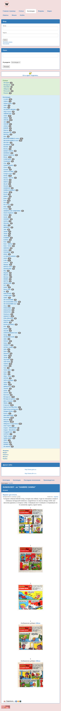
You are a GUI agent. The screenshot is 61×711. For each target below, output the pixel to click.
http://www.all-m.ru (30, 473)
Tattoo (8, 355)
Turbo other (9, 370)
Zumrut (8, 392)
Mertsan (8, 277)
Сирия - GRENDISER (11, 428)
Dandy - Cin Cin (10, 178)
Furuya (7, 208)
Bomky (7, 149)
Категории (6, 480)
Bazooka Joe (10, 132)
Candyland (9, 161)
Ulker (7, 374)
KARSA (8, 240)
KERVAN (8, 248)
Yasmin (8, 388)
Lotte (7, 260)
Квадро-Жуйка (10, 411)
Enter (7, 198)
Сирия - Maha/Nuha (11, 430)
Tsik (7, 368)
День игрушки (10, 401)
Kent (7, 242)
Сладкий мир (10, 432)
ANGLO (8, 118)
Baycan (8, 130)
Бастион (8, 395)
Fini (6, 202)
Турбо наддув (10, 436)
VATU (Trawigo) (10, 380)
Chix (7, 163)
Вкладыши (9, 85)
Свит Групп (9, 425)
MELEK (8, 275)
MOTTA (8, 281)
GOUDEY (8, 219)
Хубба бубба (9, 438)
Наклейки (8, 87)
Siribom (8, 341)
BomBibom (9, 144)
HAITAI (7, 221)
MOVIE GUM (9, 283)
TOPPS (8, 364)
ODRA (7, 297)
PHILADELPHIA (10, 318)
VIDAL (8, 384)
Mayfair (8, 273)
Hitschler (8, 223)
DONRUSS (9, 188)
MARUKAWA (9, 268)
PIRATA (8, 322)
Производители (48, 480)
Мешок (5, 456)
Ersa (7, 200)
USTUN (8, 378)
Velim (7, 382)
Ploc (7, 326)
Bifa (7, 136)
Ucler (7, 372)
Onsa (7, 306)
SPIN (7, 349)
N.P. (6, 285)
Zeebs (7, 390)
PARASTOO (9, 310)
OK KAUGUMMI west (12, 304)
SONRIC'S (8, 345)
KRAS (7, 254)
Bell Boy (8, 134)
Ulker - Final (9, 376)
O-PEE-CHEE (9, 295)
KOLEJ (7, 250)
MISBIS (8, 279)
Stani (7, 351)
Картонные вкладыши (13, 409)
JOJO (7, 235)
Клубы (5, 458)
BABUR (8, 128)
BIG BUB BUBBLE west (13, 140)
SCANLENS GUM (11, 337)
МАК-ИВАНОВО (10, 415)
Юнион (8, 442)
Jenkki (7, 231)
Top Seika (8, 359)
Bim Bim (8, 142)
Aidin (7, 105)
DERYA (7, 182)
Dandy (8, 175)
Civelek (8, 169)
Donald (8, 186)
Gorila (7, 217)
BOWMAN (8, 153)
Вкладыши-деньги (11, 399)
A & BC (8, 99)
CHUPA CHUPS (10, 165)
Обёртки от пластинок (13, 423)
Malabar (8, 264)
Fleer (7, 206)
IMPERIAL (8, 227)
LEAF (7, 258)
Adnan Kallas (9, 103)
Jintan (7, 233)
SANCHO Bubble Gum (12, 332)
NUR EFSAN (9, 293)
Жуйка (8, 403)
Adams (7, 101)
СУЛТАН (8, 434)
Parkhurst (8, 314)
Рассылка (8, 91)
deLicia (8, 180)
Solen (7, 343)
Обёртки (8, 89)
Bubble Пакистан (11, 155)
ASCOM (8, 124)
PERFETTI (9, 316)
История (8, 82)
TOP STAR (8, 361)
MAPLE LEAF (9, 266)
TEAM (7, 357)
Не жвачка (9, 446)
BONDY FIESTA (10, 151)
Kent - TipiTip (9, 244)
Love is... (8, 262)
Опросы (5, 454)
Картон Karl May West (12, 407)
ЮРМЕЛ (8, 444)
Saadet (7, 328)
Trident (7, 366)
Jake (7, 229)
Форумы (6, 450)
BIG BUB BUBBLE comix (13, 138)
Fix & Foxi (8, 204)
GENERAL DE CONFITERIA (14, 211)
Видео (5, 452)
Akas (7, 107)
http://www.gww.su (30, 469)
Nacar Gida (9, 289)
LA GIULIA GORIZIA (11, 256)
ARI (7, 122)
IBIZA (7, 225)
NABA (7, 287)
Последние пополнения (32, 480)
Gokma (8, 215)
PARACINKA (9, 308)
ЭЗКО (7, 440)
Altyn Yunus (9, 111)
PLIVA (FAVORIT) (11, 324)
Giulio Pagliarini (10, 213)
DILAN (7, 184)
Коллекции (6, 97)
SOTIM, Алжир (10, 347)
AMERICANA (9, 113)
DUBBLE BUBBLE (11, 190)
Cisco (7, 167)
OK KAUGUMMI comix (12, 302)
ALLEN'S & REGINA (11, 109)
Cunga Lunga (9, 173)
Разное (8, 93)
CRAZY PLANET (10, 171)
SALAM (8, 330)
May (7, 270)
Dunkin (8, 192)
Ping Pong (9, 320)
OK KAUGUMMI (10, 299)
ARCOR (8, 120)
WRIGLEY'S (9, 386)
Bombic (8, 146)
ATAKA (7, 126)
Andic (7, 115)
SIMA (7, 339)
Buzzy (8, 157)
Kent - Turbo (9, 246)
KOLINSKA (9, 252)
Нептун (8, 419)
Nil (6, 291)
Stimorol (8, 353)
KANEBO (8, 237)
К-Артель (9, 405)
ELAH (7, 194)
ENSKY (8, 196)
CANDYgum (9, 159)
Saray (7, 335)
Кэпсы (7, 413)
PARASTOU (9, 312)
